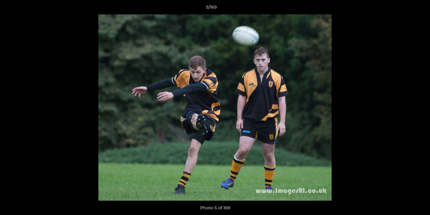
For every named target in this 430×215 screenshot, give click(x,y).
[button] (404, 8)
